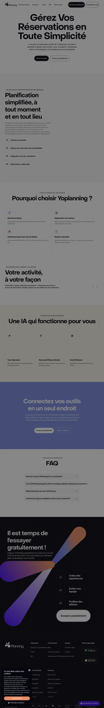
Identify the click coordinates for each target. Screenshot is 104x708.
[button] (17, 703)
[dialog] (17, 687)
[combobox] (29, 670)
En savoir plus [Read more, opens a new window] (18, 694)
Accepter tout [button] (17, 698)
